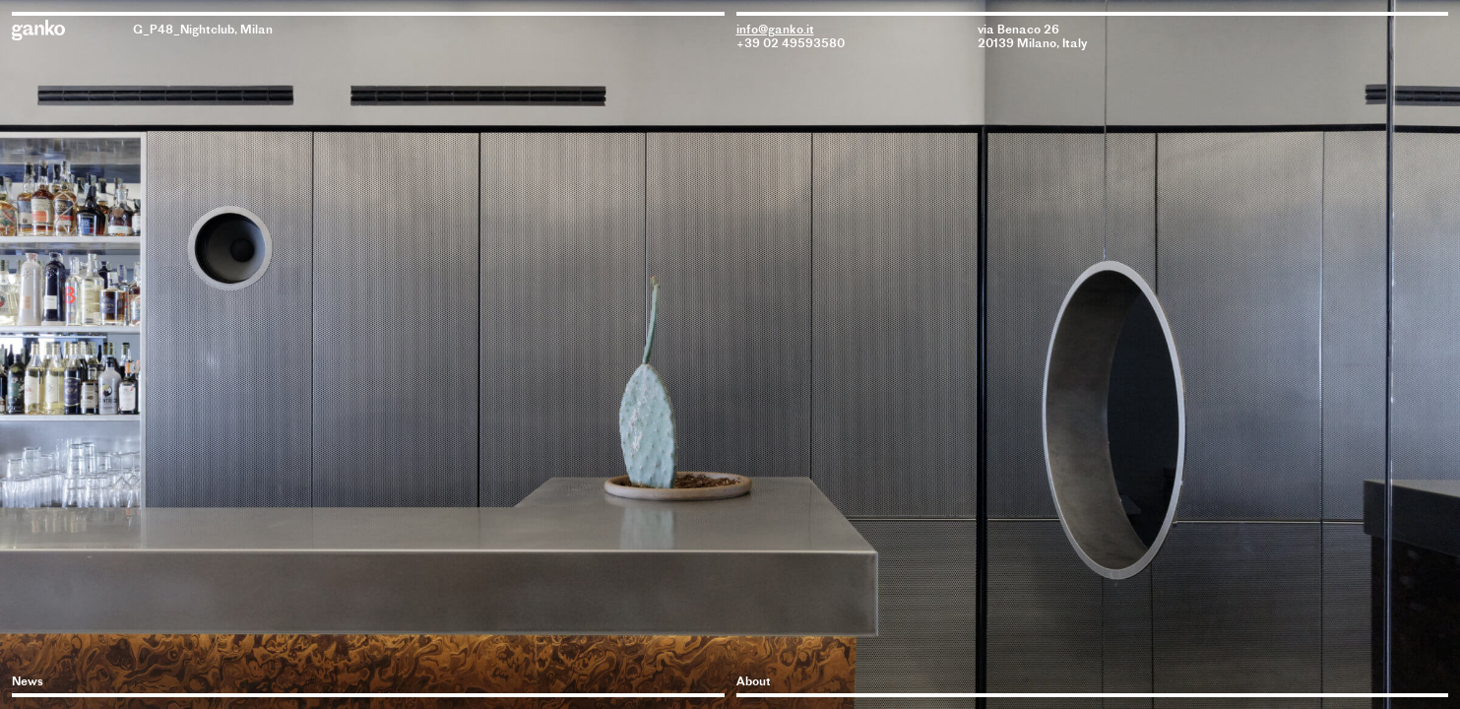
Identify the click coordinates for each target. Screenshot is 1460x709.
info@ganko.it (775, 29)
